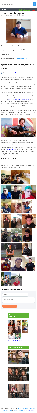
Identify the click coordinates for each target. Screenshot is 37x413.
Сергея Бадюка (11, 149)
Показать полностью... (15, 340)
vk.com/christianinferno (18, 73)
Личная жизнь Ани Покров (17, 359)
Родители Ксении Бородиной (17, 376)
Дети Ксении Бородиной (16, 393)
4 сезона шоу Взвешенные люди (18, 99)
